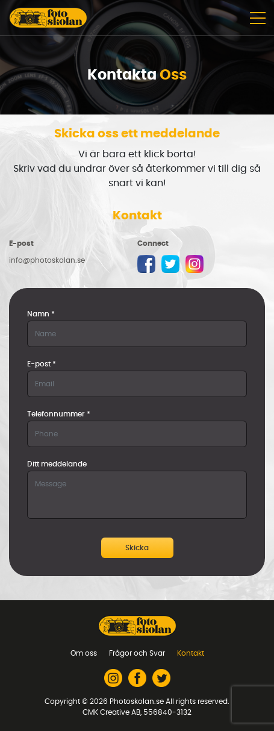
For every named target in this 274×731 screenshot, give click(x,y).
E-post (41, 364)
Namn (41, 314)
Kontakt (190, 653)
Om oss (83, 653)
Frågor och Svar (137, 653)
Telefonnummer (58, 414)
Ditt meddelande (57, 464)
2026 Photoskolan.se (127, 701)
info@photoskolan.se (47, 260)
